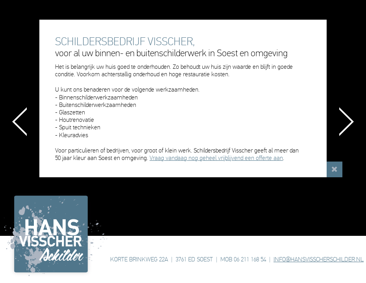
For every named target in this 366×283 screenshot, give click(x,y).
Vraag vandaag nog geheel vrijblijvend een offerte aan (216, 158)
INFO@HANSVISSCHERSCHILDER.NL (319, 259)
